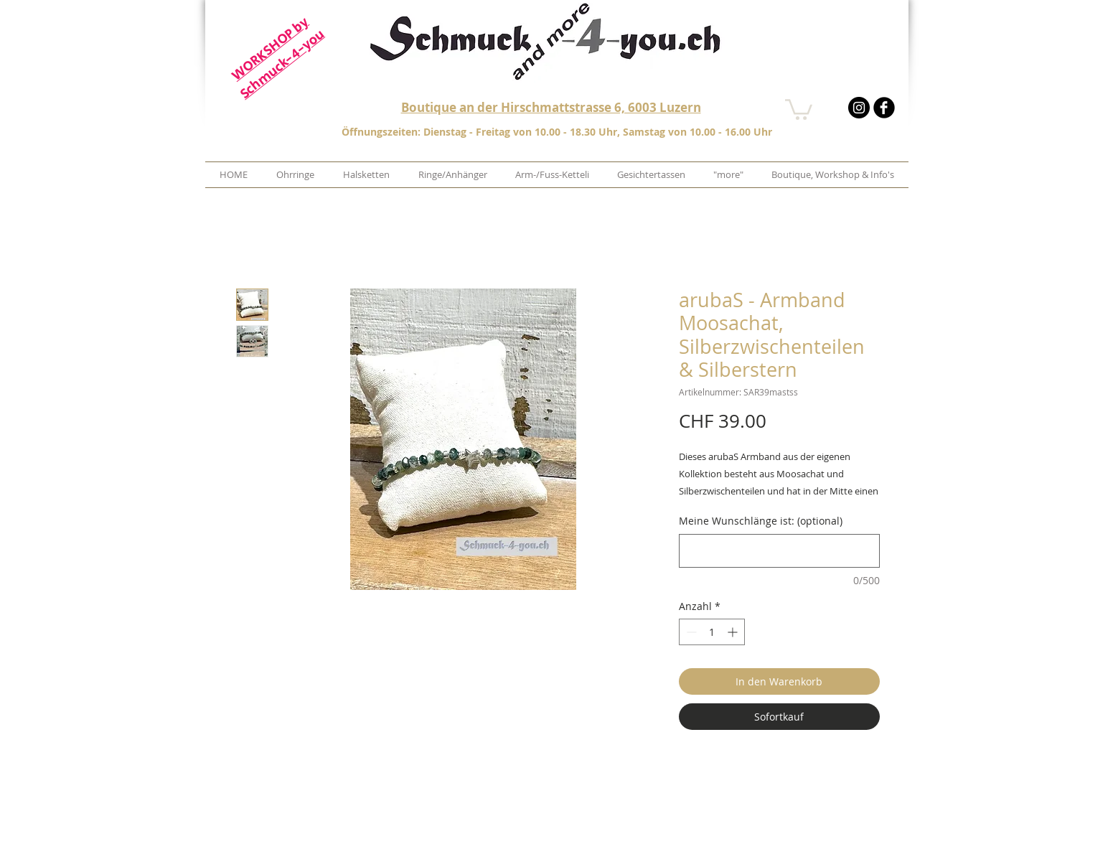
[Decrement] (690, 631)
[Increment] (734, 631)
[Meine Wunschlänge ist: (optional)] (779, 550)
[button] (798, 108)
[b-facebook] (884, 107)
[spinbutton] (712, 631)
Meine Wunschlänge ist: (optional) (760, 521)
